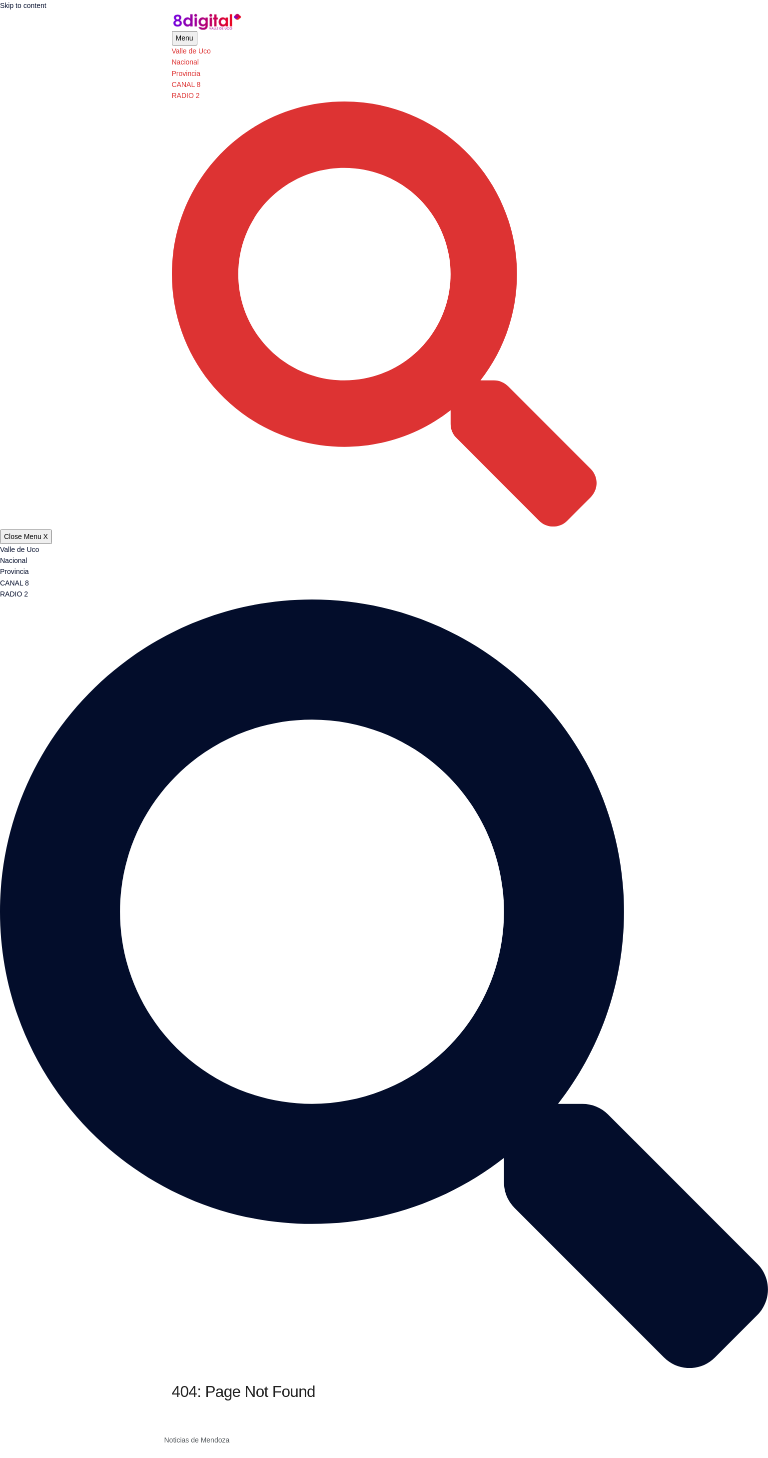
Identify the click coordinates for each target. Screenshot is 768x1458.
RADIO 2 (186, 96)
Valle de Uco (191, 51)
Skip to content (23, 6)
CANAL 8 (186, 84)
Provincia (186, 74)
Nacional (185, 62)
